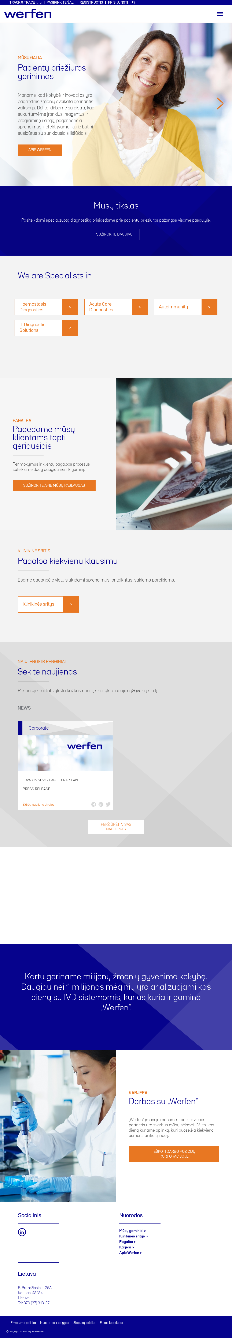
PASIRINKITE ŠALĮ (60, 2)
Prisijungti (118, 2)
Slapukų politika (84, 1323)
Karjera (125, 1247)
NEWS (24, 708)
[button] (220, 140)
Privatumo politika (23, 1323)
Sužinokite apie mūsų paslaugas (54, 485)
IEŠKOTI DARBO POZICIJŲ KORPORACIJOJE (174, 1154)
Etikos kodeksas (111, 1323)
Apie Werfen (39, 150)
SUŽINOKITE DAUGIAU (114, 234)
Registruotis (91, 2)
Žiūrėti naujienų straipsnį (40, 804)
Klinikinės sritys (132, 1236)
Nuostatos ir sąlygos (54, 1323)
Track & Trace (26, 2)
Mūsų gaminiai (131, 1231)
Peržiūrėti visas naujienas (116, 827)
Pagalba (126, 1242)
